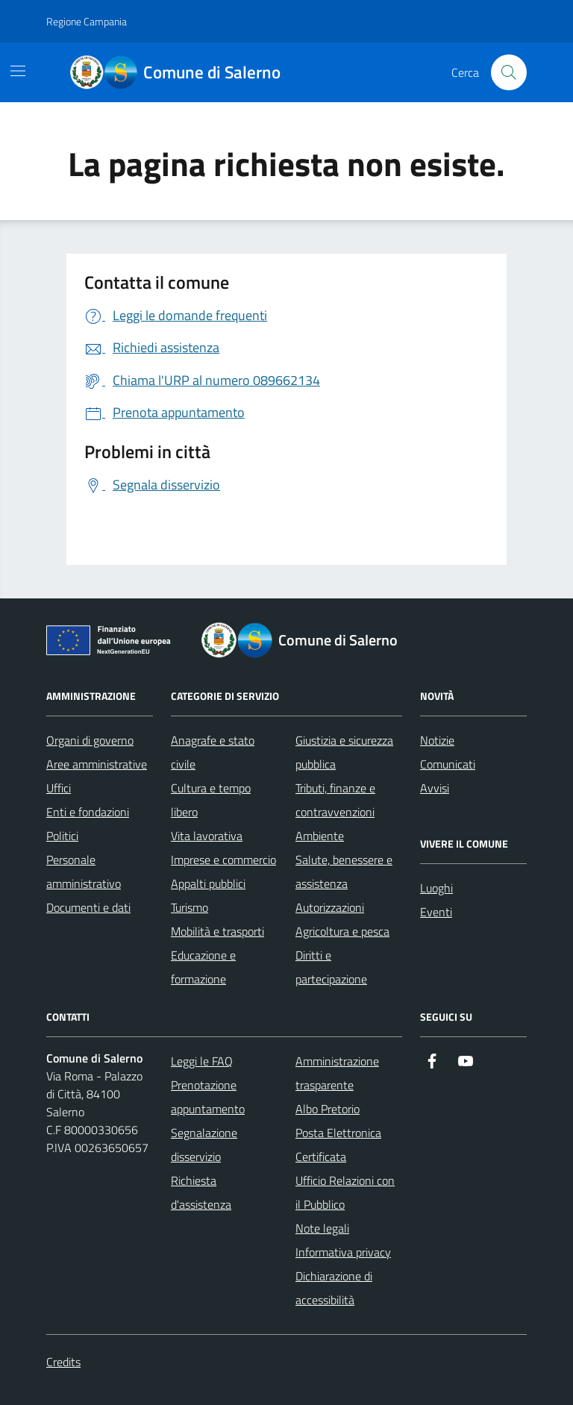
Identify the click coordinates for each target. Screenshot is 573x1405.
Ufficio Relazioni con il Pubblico (345, 1192)
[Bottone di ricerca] (509, 72)
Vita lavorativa (206, 836)
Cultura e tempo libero (211, 800)
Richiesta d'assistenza (201, 1192)
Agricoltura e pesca (342, 931)
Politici (62, 836)
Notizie (437, 740)
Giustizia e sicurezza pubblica (344, 752)
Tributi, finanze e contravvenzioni (335, 800)
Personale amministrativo (83, 871)
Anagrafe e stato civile (212, 752)
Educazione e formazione (203, 967)
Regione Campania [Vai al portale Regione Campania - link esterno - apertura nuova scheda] (86, 21)
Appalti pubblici (208, 883)
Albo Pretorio (327, 1109)
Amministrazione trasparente (337, 1073)
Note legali (322, 1228)
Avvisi (434, 788)
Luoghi (436, 888)
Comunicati (447, 764)
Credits (63, 1362)
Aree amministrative (96, 764)
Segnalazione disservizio (204, 1144)
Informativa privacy (343, 1252)
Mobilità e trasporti (217, 931)
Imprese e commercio (223, 860)
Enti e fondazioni (87, 812)
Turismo (189, 907)
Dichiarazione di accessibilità (333, 1288)
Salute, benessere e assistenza (343, 871)
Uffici (58, 788)
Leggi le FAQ (202, 1061)
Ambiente (319, 836)
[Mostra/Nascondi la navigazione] (18, 71)
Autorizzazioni (329, 907)
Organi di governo (90, 740)
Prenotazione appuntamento (208, 1097)
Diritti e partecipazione (331, 967)
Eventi (436, 912)
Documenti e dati (88, 907)
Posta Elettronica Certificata (338, 1144)
